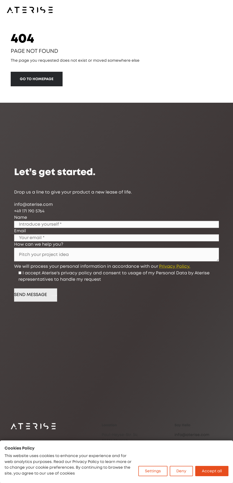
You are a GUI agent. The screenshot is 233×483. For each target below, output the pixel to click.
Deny (181, 471)
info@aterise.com (192, 440)
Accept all (212, 471)
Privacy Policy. (174, 292)
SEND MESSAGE (35, 321)
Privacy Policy (85, 462)
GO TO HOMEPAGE (36, 79)
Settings (153, 471)
